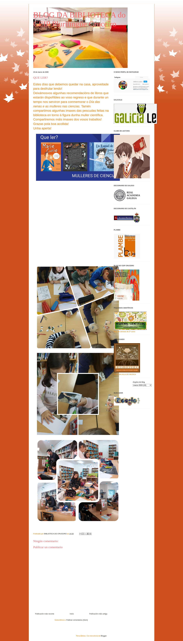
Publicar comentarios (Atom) (77, 620)
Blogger (103, 636)
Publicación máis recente (44, 614)
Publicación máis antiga (98, 614)
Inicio (72, 614)
